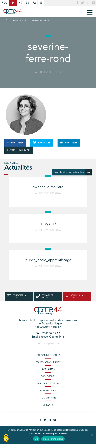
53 (27, 2)
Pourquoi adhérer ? (48, 362)
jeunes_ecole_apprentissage (48, 260)
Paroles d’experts (48, 384)
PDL (4, 2)
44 (13, 2)
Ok (36, 439)
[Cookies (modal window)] (6, 438)
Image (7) (48, 223)
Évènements (48, 376)
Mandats (48, 405)
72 (34, 2)
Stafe (56, 343)
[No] (91, 435)
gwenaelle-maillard (48, 187)
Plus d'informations (53, 439)
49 (20, 2)
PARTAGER (15, 142)
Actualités (48, 369)
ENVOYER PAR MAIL (18, 150)
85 (40, 2)
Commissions (48, 398)
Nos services (48, 391)
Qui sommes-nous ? (48, 355)
